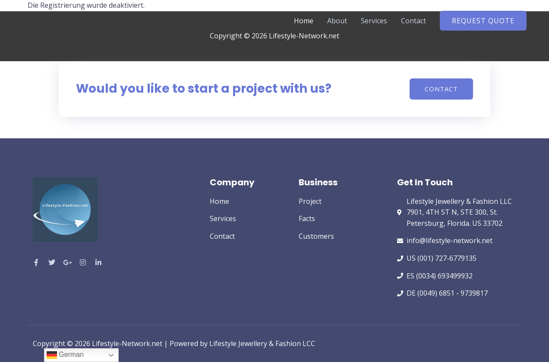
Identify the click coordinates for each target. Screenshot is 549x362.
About (337, 20)
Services (374, 20)
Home (303, 20)
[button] (483, 21)
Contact (413, 20)
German (65, 355)
